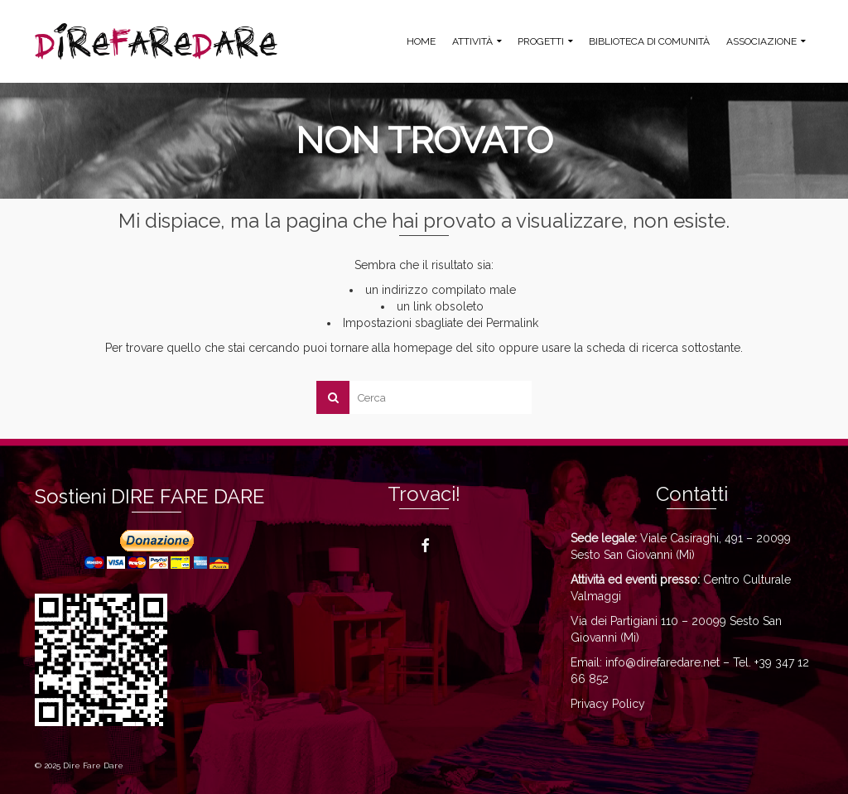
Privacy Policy (608, 703)
